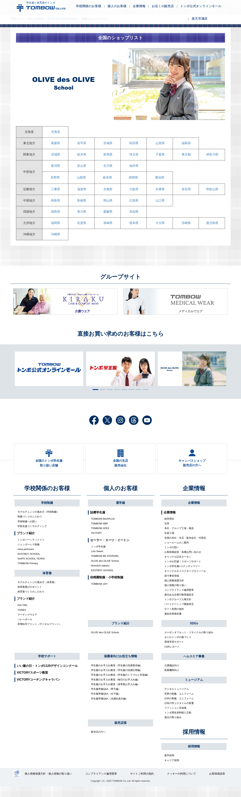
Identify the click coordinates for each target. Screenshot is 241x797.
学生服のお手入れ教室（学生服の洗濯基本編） (116, 675)
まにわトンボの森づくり (177, 647)
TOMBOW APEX (100, 538)
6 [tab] (130, 396)
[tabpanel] (120, 375)
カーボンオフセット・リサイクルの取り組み (188, 642)
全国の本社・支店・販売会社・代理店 (185, 547)
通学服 (120, 513)
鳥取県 (55, 204)
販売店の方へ (98, 742)
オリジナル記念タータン (177, 566)
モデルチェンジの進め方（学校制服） (38, 522)
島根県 (81, 204)
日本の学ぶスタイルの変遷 (179, 713)
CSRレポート (171, 656)
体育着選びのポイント (30, 597)
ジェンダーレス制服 (29, 554)
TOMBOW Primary (28, 573)
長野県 (55, 180)
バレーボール (25, 629)
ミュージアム (194, 690)
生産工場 (169, 543)
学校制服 (47, 513)
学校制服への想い (27, 531)
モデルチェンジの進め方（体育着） (37, 592)
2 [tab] (102, 396)
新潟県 (55, 168)
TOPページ (17, 18)
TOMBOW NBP (99, 533)
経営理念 (169, 529)
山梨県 (81, 180)
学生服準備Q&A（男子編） (105, 699)
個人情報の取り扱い (175, 595)
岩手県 (81, 144)
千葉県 (159, 156)
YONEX (22, 620)
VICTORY (96, 543)
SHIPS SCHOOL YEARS (31, 568)
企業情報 (194, 498)
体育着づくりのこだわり (31, 601)
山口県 (159, 204)
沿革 (166, 533)
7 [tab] (137, 396)
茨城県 (55, 156)
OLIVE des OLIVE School (62, 18)
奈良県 (185, 192)
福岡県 (55, 228)
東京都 (185, 156)
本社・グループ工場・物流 (179, 538)
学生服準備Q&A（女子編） (105, 703)
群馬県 (107, 156)
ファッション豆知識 (175, 718)
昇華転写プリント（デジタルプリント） (40, 634)
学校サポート (47, 666)
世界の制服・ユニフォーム (179, 703)
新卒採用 (169, 765)
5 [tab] (123, 396)
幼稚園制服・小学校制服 (106, 587)
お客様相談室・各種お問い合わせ (182, 562)
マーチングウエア (27, 624)
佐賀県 (81, 228)
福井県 (133, 168)
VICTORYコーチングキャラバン (38, 689)
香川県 (81, 216)
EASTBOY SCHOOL (29, 564)
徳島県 (55, 216)
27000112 (17, 784)
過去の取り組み (173, 727)
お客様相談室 (217, 784)
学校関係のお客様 (47, 498)
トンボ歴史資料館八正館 (177, 722)
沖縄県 (55, 240)
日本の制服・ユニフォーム (179, 708)
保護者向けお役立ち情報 (120, 666)
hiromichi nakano (100, 575)
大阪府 (133, 192)
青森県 (55, 144)
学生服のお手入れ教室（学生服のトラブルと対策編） (120, 685)
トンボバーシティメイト (31, 549)
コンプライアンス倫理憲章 (179, 600)
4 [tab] (116, 396)
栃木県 (81, 156)
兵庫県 (159, 192)
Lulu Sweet (97, 561)
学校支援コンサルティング (32, 536)
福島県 (185, 144)
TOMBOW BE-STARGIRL (105, 566)
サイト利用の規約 (174, 619)
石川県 (107, 168)
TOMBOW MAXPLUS (102, 529)
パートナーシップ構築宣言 (179, 614)
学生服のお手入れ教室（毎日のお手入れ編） (115, 689)
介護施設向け (171, 675)
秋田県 (133, 144)
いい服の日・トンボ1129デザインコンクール (47, 675)
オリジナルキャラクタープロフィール (185, 581)
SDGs (194, 633)
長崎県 (107, 228)
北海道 (55, 132)
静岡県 (133, 180)
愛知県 (159, 180)
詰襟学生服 (97, 522)
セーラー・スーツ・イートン (109, 550)
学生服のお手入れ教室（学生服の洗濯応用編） (116, 680)
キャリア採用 (171, 770)
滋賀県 (81, 192)
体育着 (47, 583)
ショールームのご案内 (176, 552)
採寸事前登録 (171, 586)
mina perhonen (26, 559)
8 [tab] (144, 396)
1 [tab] (94, 396)
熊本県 (133, 228)
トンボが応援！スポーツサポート (182, 571)
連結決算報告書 (173, 623)
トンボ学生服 (98, 556)
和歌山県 (212, 192)
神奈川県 (212, 156)
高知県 (133, 216)
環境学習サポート (174, 652)
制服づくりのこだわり (30, 526)
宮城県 (107, 144)
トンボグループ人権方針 (177, 609)
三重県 (55, 192)
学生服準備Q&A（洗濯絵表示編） (109, 708)
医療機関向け (171, 680)
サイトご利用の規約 (142, 784)
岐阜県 (107, 180)
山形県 (159, 144)
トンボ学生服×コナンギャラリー (182, 576)
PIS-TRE (22, 615)
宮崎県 (185, 228)
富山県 (81, 168)
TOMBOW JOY (99, 594)
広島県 (133, 204)
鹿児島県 (212, 228)
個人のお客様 (35, 18)
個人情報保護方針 (174, 590)
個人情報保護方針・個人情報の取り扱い (48, 784)
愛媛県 (107, 216)
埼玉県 (133, 156)
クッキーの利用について (181, 784)
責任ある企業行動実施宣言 (179, 604)
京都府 (107, 192)
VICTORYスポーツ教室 (32, 682)
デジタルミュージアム (176, 699)
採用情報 (194, 742)
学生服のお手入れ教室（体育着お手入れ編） (115, 694)
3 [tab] (109, 396)
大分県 (159, 228)
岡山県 (107, 204)
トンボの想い (171, 557)
